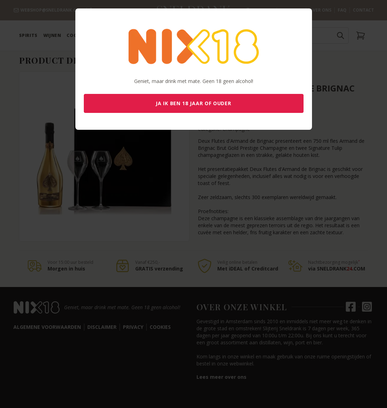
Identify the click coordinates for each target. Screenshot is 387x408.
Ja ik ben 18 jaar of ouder (193, 103)
